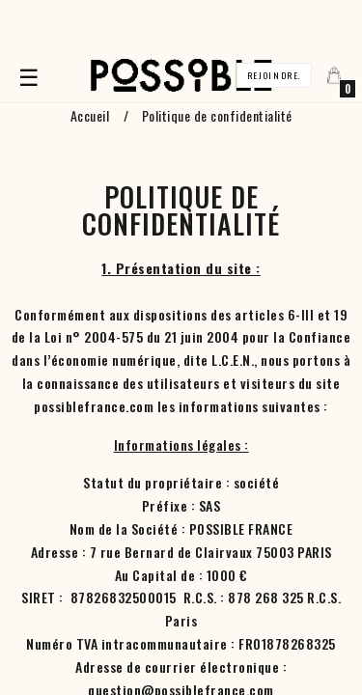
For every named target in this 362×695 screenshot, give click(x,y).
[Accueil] (181, 76)
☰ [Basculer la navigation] (31, 75)
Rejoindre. (274, 75)
